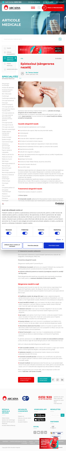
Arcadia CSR (21, 420)
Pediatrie (4, 194)
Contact (60, 2)
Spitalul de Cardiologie (8, 420)
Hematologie (6, 148)
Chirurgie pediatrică (8, 113)
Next (62, 87)
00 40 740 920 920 (45, 399)
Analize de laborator (8, 87)
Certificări (5, 441)
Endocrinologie (6, 137)
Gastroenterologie (7, 141)
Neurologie (5, 170)
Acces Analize (34, 2)
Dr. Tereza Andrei (32, 72)
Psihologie (5, 200)
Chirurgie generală (7, 107)
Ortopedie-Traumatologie (6, 190)
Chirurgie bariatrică (8, 100)
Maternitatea (5, 418)
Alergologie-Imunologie (5, 84)
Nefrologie (5, 161)
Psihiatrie (5, 198)
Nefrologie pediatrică (8, 163)
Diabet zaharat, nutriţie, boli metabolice (6, 133)
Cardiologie (5, 96)
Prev (22, 87)
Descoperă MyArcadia (43, 379)
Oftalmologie (6, 181)
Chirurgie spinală (7, 122)
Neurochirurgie (6, 168)
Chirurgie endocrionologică (7, 103)
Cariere (31, 441)
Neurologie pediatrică (8, 172)
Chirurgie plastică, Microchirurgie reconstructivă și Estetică (7, 117)
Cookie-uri (32, 443)
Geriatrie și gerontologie (6, 144)
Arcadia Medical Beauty (8, 425)
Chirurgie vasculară (8, 127)
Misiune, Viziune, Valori (24, 418)
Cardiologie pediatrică (8, 98)
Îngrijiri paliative (7, 150)
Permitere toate (54, 245)
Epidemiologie (6, 139)
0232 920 (17, 2)
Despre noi (21, 416)
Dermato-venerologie (8, 129)
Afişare (58, 239)
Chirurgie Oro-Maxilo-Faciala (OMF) (8, 109)
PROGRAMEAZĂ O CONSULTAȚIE (25, 379)
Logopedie (5, 152)
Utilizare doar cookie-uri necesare (12, 245)
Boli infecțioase (6, 94)
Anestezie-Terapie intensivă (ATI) (7, 90)
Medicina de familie (8, 154)
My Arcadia (48, 2)
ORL (3, 185)
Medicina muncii (7, 159)
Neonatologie (6, 166)
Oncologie (5, 183)
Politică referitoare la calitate (18, 441)
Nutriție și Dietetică (8, 174)
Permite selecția (33, 245)
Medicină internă (7, 157)
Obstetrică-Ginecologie (5, 177)
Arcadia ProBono (23, 422)
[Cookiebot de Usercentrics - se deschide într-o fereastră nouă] (56, 203)
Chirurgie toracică (7, 125)
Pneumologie (6, 196)
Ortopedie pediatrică (8, 187)
